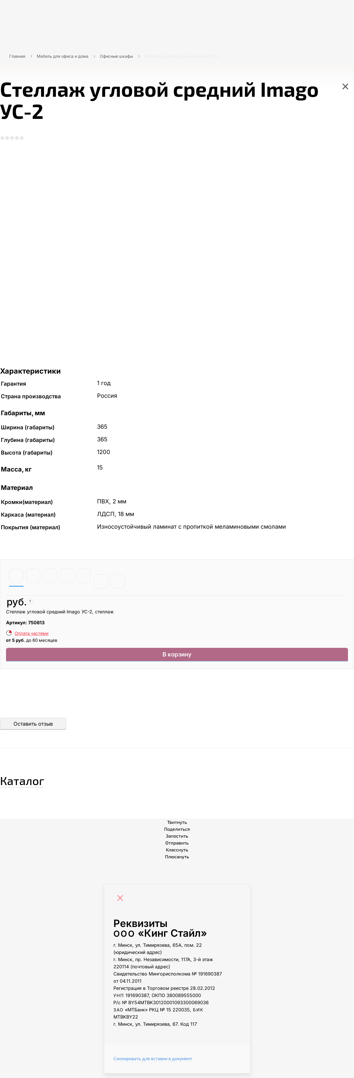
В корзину (177, 658)
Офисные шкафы (116, 56)
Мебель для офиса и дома (62, 56)
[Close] (121, 903)
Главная (17, 56)
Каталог (33, 782)
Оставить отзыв (33, 728)
